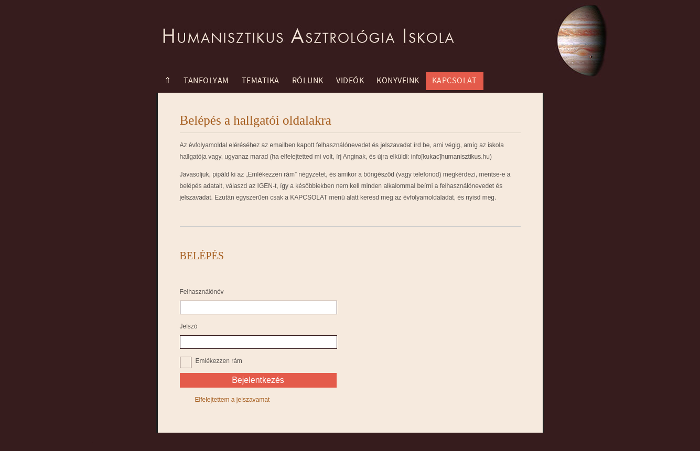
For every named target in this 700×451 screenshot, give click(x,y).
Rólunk (308, 80)
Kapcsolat (454, 80)
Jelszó (189, 326)
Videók (350, 80)
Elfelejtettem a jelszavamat (232, 399)
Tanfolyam (206, 80)
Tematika (260, 80)
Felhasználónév (202, 291)
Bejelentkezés (258, 380)
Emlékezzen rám (219, 361)
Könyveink (397, 80)
